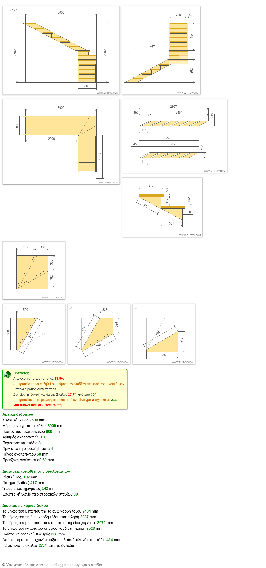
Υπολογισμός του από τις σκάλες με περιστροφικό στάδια (54, 565)
